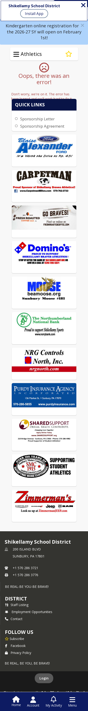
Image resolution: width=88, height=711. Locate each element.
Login (44, 678)
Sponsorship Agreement (42, 126)
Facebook (15, 645)
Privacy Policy (18, 652)
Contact (14, 619)
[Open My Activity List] (54, 702)
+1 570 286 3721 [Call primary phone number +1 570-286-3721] (25, 568)
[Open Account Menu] (33, 702)
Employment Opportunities (28, 612)
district (16, 598)
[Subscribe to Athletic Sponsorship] (68, 54)
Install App (34, 13)
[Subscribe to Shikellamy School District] (14, 638)
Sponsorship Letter (37, 119)
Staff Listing (16, 605)
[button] (82, 25)
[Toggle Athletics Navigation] (16, 54)
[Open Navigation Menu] (72, 702)
